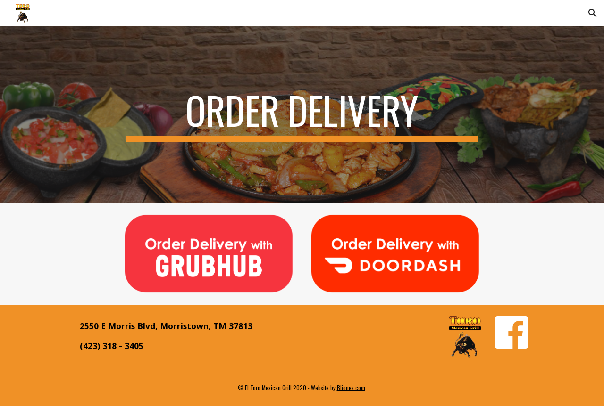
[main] (302, 114)
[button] (592, 13)
